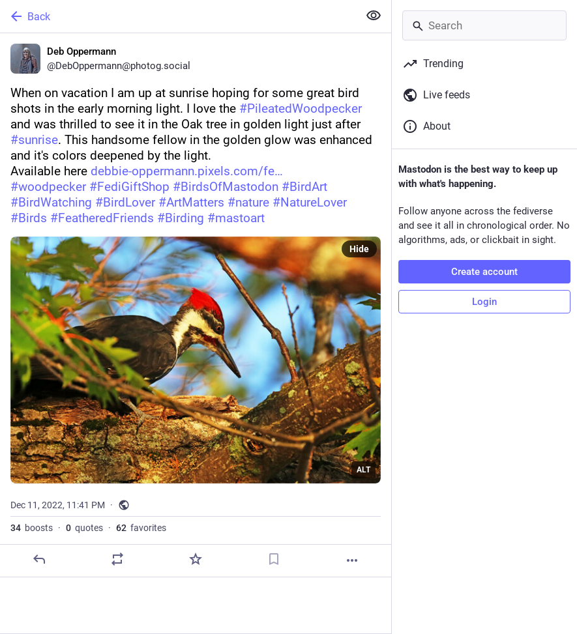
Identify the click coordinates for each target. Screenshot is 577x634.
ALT (363, 469)
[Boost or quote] (117, 559)
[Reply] (39, 559)
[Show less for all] (373, 15)
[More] (352, 560)
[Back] (178, 16)
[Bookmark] (274, 559)
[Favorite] (195, 559)
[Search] (484, 25)
